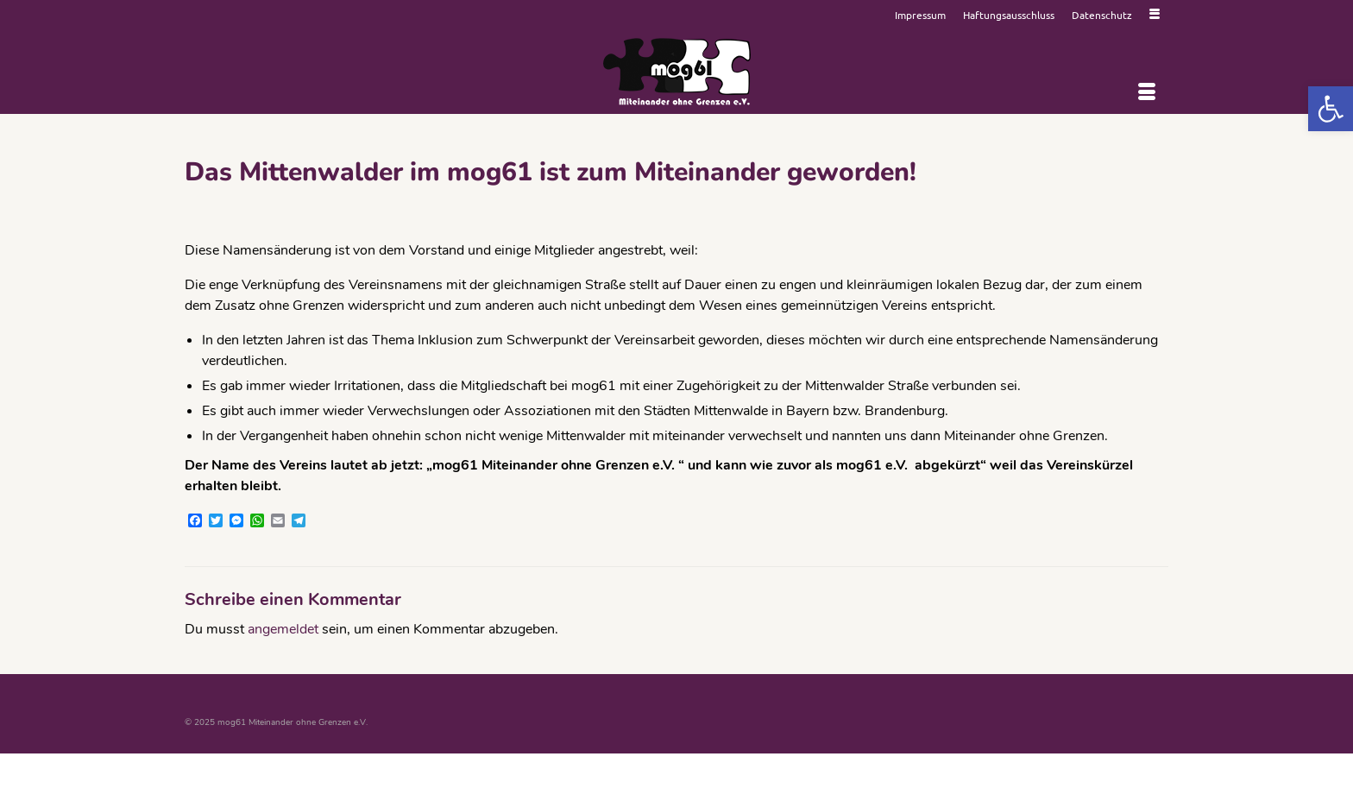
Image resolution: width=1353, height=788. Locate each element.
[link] (1330, 108)
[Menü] (1146, 92)
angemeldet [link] (283, 629)
